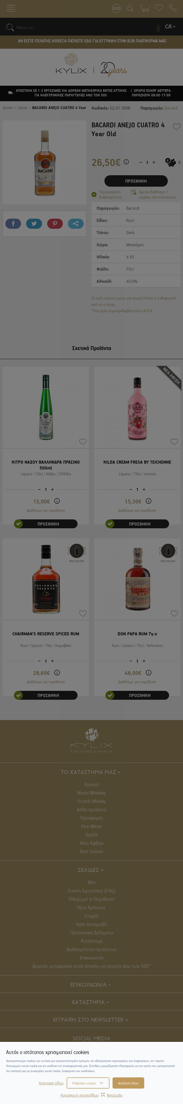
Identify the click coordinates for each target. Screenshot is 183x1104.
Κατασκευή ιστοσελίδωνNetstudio (91, 1095)
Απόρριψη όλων (51, 1082)
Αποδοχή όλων (128, 1083)
